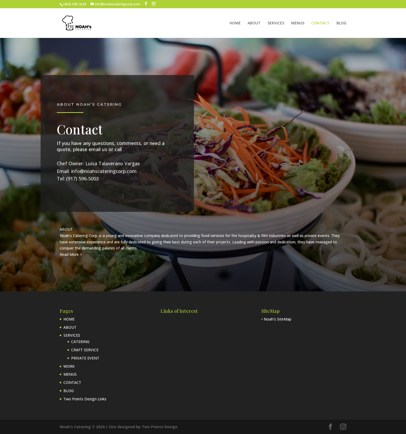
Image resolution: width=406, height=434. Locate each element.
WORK (69, 366)
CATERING (80, 341)
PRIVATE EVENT (85, 358)
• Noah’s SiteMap (276, 319)
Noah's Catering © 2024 (83, 426)
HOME (235, 23)
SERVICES (275, 23)
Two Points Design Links (84, 398)
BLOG (341, 23)
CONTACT (320, 23)
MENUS (297, 23)
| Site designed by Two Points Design (142, 426)
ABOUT (254, 23)
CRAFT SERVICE (84, 349)
